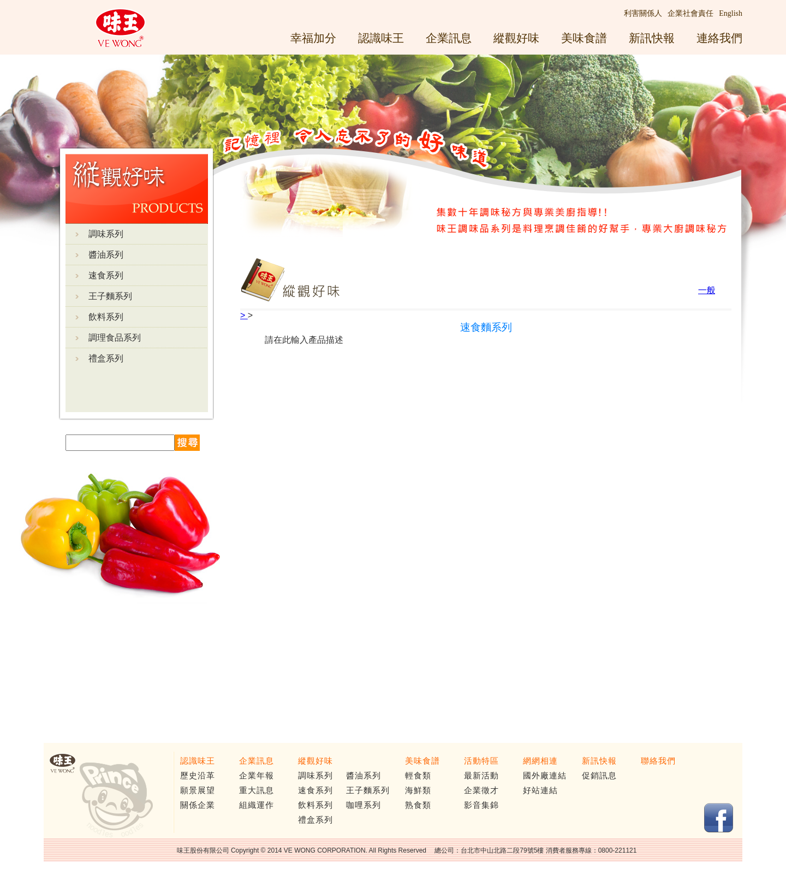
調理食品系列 (114, 337)
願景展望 (197, 790)
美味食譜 (584, 38)
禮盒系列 (105, 358)
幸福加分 (313, 38)
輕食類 (418, 775)
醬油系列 (105, 254)
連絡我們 (719, 38)
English (730, 13)
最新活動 (481, 775)
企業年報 (256, 775)
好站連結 (540, 790)
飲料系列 (105, 317)
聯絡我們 (658, 761)
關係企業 (197, 805)
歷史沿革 (197, 775)
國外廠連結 (545, 775)
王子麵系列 (110, 296)
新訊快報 (652, 38)
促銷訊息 (599, 775)
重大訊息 (256, 790)
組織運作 (256, 805)
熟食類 (418, 805)
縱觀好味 (516, 38)
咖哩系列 (363, 805)
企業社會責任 (690, 13)
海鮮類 (418, 790)
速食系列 (105, 275)
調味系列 (105, 234)
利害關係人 (643, 13)
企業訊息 (449, 38)
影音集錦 (481, 805)
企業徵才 (481, 790)
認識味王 (381, 38)
